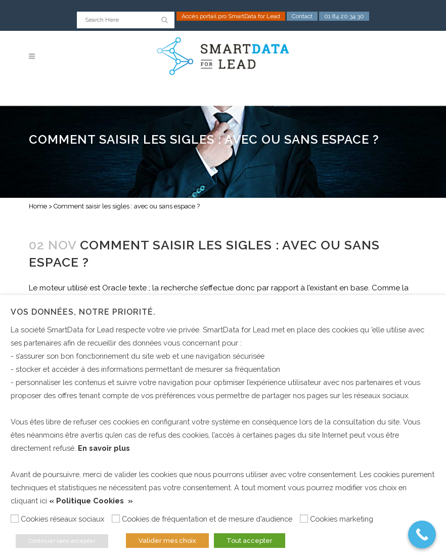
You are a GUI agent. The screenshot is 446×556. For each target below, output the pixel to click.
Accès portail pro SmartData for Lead (231, 16)
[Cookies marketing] (304, 519)
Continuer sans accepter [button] (62, 541)
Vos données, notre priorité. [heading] (83, 312)
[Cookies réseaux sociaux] (15, 519)
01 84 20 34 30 (344, 16)
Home (38, 206)
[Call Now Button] (422, 534)
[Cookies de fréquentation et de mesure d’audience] (116, 519)
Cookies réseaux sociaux (62, 519)
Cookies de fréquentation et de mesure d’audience (207, 519)
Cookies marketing (341, 519)
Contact (302, 16)
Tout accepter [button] (250, 540)
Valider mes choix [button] (167, 540)
